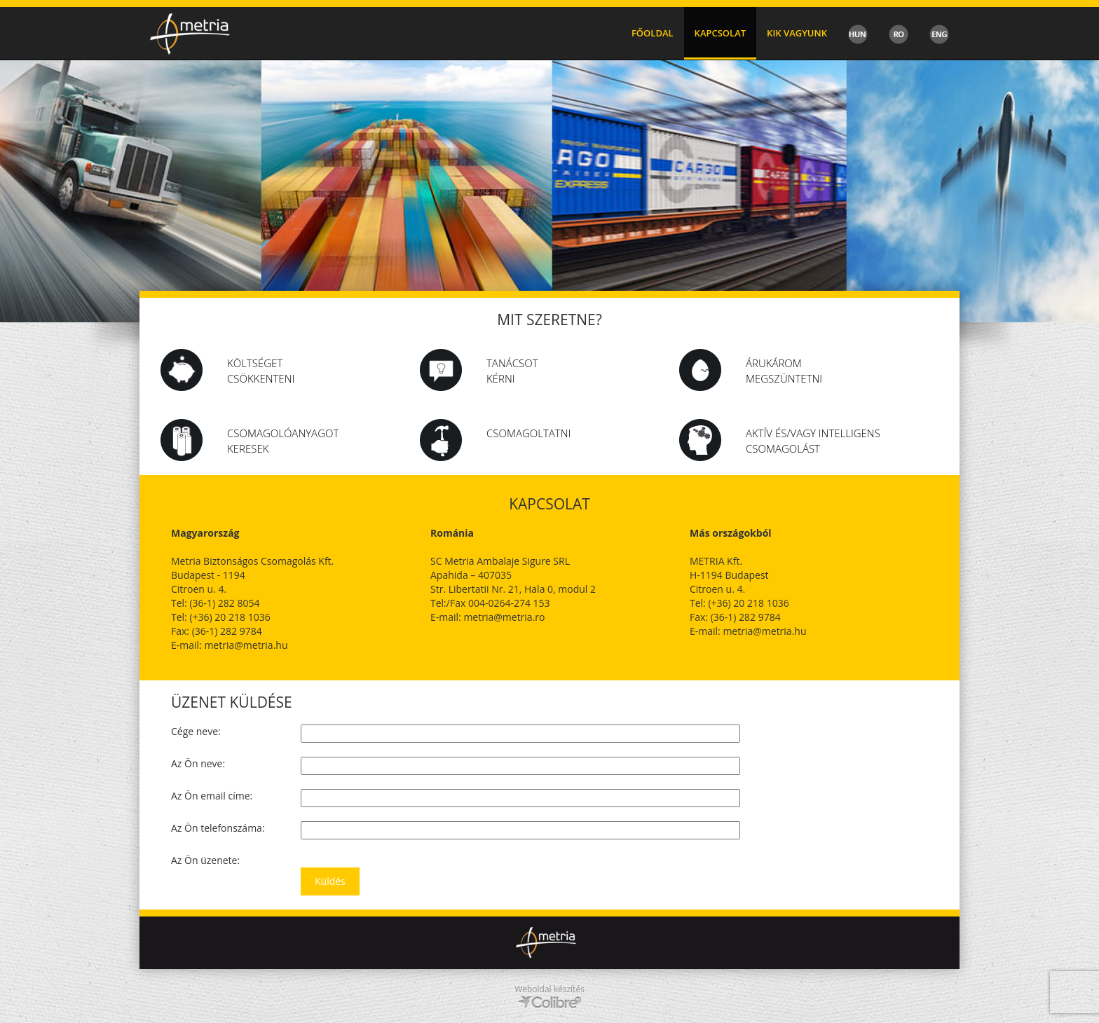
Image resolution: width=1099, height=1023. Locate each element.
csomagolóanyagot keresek (283, 440)
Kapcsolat (720, 33)
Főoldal (653, 33)
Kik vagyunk (797, 33)
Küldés (330, 881)
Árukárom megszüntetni (784, 370)
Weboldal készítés (549, 989)
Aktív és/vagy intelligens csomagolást (813, 440)
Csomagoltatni (528, 433)
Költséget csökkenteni (260, 370)
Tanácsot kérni (512, 370)
